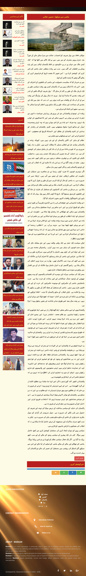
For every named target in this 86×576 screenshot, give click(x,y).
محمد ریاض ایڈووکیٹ (18, 37)
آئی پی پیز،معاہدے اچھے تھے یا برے (19, 23)
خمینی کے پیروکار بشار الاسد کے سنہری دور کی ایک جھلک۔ (18, 80)
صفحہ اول (44, 494)
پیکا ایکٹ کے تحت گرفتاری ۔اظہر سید (18, 98)
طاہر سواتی (20, 66)
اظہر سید (21, 101)
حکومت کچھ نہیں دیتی (19, 41)
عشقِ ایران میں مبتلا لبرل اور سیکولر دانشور (18, 108)
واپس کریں (79, 458)
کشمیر (44, 497)
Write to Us (46, 533)
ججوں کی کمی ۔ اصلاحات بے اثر (19, 89)
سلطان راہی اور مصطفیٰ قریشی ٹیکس (19, 32)
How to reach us (46, 526)
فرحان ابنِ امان (20, 74)
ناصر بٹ (21, 26)
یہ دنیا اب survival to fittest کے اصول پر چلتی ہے (18, 51)
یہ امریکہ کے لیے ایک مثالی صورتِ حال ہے (18, 61)
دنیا (44, 503)
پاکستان (44, 500)
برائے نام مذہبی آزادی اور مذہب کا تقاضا (18, 70)
